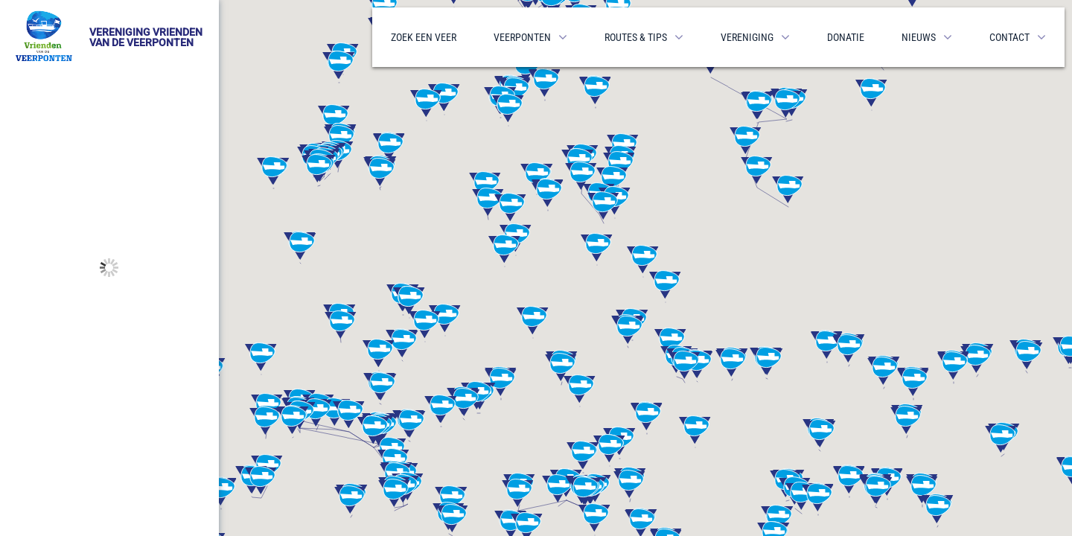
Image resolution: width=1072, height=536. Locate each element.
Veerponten (522, 37)
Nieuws (919, 37)
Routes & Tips (635, 37)
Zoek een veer (423, 37)
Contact (1009, 37)
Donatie (845, 37)
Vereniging (747, 37)
